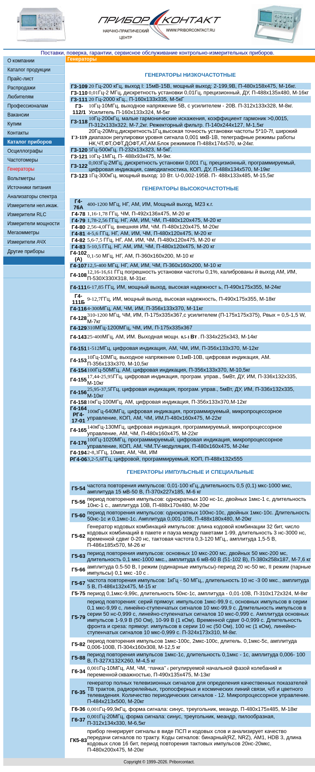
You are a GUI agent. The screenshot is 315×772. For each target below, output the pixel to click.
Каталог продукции (28, 70)
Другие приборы (25, 251)
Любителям (20, 97)
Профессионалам (27, 106)
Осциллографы (25, 151)
